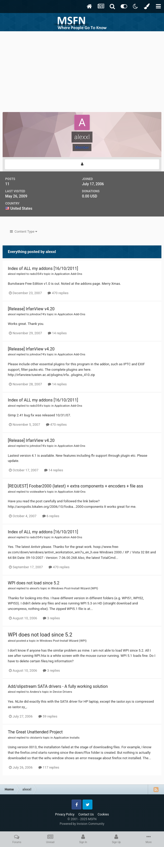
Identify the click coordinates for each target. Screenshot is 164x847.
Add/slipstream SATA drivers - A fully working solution (58, 686)
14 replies (57, 333)
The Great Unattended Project (35, 731)
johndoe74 (37, 314)
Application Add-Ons (68, 274)
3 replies (51, 618)
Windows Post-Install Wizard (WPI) (74, 588)
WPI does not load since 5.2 (33, 582)
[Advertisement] (82, 70)
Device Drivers (62, 692)
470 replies (58, 293)
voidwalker (37, 491)
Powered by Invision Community (82, 824)
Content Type (23, 231)
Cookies (103, 814)
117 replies (48, 767)
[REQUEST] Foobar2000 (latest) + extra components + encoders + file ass (75, 486)
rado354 (35, 274)
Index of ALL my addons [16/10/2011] (43, 268)
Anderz (34, 692)
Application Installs (66, 737)
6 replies (50, 516)
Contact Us (86, 814)
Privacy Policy (64, 814)
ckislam (35, 737)
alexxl (12, 274)
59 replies (47, 716)
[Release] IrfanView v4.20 (31, 308)
